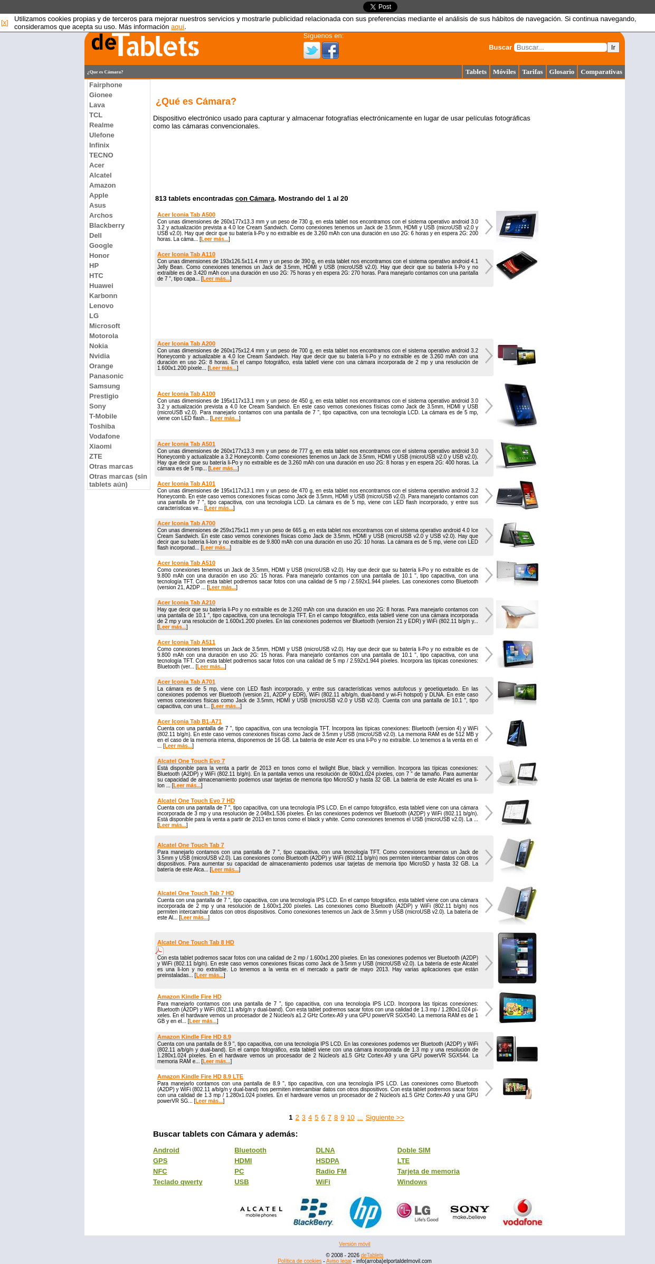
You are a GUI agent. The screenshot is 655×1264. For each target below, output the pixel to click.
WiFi (323, 1182)
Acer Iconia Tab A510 (186, 563)
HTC (96, 276)
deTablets (372, 1255)
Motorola (103, 336)
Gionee (100, 95)
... (360, 1117)
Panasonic (106, 376)
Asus (97, 205)
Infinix (99, 145)
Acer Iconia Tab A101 (186, 483)
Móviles (504, 72)
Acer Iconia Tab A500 (186, 214)
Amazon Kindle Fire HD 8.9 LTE (200, 1076)
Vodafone (104, 436)
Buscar (500, 47)
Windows (412, 1182)
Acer (97, 165)
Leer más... (215, 239)
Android (166, 1150)
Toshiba (102, 426)
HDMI (243, 1161)
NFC (160, 1171)
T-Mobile (103, 416)
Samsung (104, 386)
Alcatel (100, 175)
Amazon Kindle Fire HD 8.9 (194, 1037)
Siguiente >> (385, 1117)
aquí (177, 27)
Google (101, 245)
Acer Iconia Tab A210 (186, 602)
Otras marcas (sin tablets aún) (118, 480)
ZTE (95, 456)
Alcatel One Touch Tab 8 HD (195, 942)
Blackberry (107, 225)
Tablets (476, 72)
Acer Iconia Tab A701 (186, 682)
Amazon (102, 185)
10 (350, 1117)
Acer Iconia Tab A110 (186, 254)
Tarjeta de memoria (428, 1171)
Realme (101, 125)
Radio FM (331, 1171)
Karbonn (103, 296)
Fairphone (105, 85)
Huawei (101, 286)
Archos (101, 215)
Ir (613, 47)
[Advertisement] (42, 237)
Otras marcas (111, 466)
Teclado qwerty (178, 1182)
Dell (95, 235)
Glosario (562, 72)
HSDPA (327, 1161)
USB (241, 1182)
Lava (97, 105)
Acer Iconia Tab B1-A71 (189, 721)
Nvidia (99, 356)
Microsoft (104, 326)
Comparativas (601, 72)
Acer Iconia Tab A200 (186, 343)
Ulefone (102, 135)
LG (94, 316)
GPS (160, 1161)
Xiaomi (100, 446)
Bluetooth (250, 1150)
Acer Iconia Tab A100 (186, 394)
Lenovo (101, 306)
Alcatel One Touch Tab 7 (190, 845)
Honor (99, 255)
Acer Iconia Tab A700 (186, 523)
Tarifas (532, 72)
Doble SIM (414, 1150)
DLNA (325, 1150)
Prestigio (104, 396)
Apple (98, 195)
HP (94, 265)
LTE (403, 1161)
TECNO (101, 155)
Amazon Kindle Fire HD (189, 996)
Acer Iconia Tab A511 (186, 642)
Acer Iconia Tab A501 (186, 444)
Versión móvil (354, 1244)
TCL (95, 115)
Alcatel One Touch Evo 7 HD (196, 800)
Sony (97, 406)
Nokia (98, 346)
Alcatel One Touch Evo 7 (191, 761)
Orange (101, 366)
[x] (4, 22)
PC (239, 1171)
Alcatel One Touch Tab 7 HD (195, 893)
